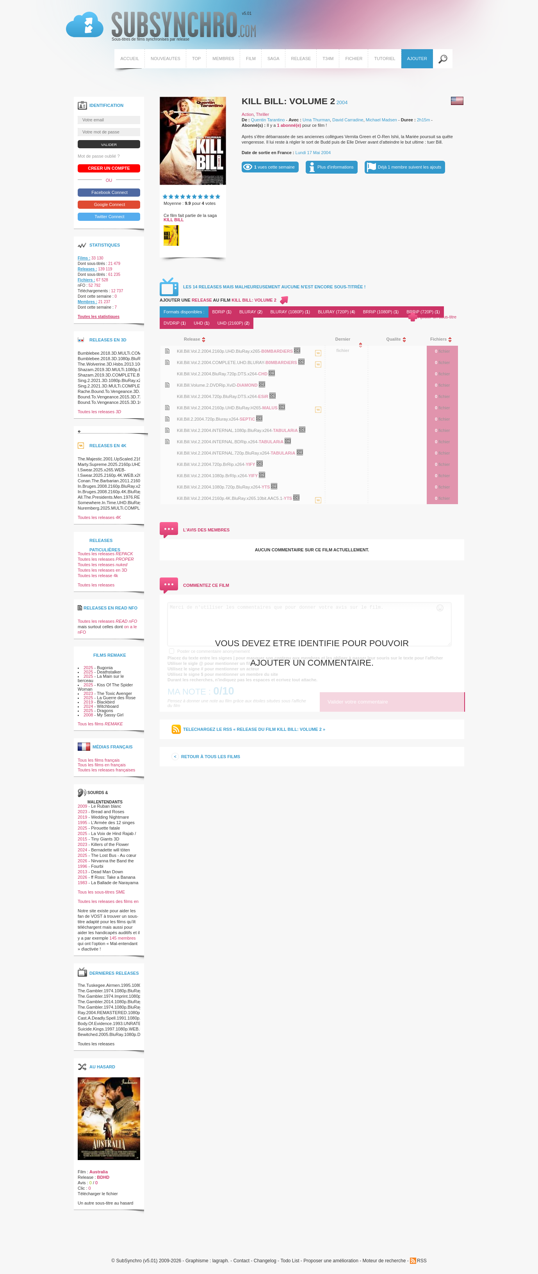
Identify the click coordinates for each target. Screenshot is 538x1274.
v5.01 (161, 26)
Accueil (129, 58)
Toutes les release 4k (98, 575)
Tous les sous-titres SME (101, 892)
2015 (82, 839)
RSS (422, 1260)
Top (196, 58)
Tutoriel (384, 58)
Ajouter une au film (218, 300)
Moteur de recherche (384, 1260)
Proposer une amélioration (330, 1260)
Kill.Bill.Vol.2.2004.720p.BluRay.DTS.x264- (217, 396)
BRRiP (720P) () (423, 311)
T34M (327, 58)
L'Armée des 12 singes (113, 822)
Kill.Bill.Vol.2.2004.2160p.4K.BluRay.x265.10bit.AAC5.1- (230, 498)
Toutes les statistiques (98, 317)
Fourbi (97, 866)
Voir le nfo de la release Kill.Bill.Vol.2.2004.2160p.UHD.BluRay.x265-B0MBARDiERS (167, 351)
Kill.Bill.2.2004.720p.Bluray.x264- (208, 419)
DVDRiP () (175, 323)
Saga (273, 58)
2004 (342, 102)
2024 (88, 706)
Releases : (87, 269)
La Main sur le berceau (101, 678)
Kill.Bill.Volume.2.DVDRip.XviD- (207, 385)
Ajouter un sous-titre (437, 317)
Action (248, 114)
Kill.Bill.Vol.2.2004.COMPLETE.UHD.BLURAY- (221, 362)
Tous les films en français (102, 764)
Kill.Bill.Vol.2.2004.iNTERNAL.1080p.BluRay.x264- (225, 430)
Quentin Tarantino (268, 119)
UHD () (201, 323)
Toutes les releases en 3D (102, 570)
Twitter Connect (108, 216)
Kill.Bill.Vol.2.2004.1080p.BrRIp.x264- (212, 475)
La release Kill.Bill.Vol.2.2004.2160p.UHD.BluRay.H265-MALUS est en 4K (318, 417)
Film (251, 58)
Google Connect (109, 204)
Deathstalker (109, 672)
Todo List (289, 1260)
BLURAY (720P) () (336, 311)
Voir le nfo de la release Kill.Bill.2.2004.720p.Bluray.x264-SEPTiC (167, 418)
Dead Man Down (107, 871)
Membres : (87, 302)
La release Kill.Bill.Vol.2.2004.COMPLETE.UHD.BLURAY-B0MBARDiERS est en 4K (318, 372)
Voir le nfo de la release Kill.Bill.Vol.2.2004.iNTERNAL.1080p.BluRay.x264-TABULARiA (167, 430)
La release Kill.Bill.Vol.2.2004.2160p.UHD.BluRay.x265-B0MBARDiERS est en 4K (318, 360)
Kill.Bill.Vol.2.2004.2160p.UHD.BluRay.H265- (219, 407)
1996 (82, 866)
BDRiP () (222, 311)
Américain (457, 101)
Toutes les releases (99, 411)
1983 (82, 882)
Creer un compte (109, 168)
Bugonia (104, 667)
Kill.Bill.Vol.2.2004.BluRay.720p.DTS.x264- (217, 373)
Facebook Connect (108, 192)
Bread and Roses (107, 811)
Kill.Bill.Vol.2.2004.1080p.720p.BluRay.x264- (219, 487)
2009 (82, 806)
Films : (84, 258)
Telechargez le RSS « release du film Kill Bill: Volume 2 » (254, 729)
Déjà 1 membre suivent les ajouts (410, 167)
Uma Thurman (316, 119)
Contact (241, 1260)
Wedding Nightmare (110, 817)
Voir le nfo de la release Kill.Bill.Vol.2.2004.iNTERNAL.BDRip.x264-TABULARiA (167, 441)
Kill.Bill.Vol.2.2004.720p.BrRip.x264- (211, 464)
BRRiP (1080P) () (381, 311)
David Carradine (347, 119)
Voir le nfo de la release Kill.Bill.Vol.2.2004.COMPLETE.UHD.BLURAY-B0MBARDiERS (167, 362)
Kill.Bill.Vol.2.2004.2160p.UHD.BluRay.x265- (219, 351)
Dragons (105, 710)
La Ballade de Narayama (114, 882)
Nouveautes (165, 58)
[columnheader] (247, 339)
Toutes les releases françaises (106, 770)
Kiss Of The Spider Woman (105, 686)
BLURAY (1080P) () (290, 311)
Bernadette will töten (110, 850)
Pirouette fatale (105, 828)
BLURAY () (251, 311)
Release (301, 58)
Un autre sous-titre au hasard (105, 1203)
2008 (88, 715)
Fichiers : (86, 280)
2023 (88, 693)
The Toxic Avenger (114, 693)
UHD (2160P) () (233, 323)
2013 (82, 871)
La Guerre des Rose (116, 697)
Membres (223, 58)
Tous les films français (99, 760)
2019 (88, 702)
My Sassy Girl (110, 715)
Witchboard (108, 706)
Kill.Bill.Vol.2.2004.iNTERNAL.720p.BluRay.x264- (224, 453)
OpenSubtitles (304, 363)
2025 (88, 667)
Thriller (262, 114)
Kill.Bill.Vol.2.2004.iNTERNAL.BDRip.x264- (218, 441)
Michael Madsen (381, 119)
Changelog (265, 1260)
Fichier (353, 58)
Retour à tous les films (210, 756)
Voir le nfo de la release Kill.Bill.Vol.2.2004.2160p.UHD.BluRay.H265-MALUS (167, 407)
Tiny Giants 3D (105, 839)
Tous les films (100, 723)
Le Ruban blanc (106, 806)
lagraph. (220, 1260)
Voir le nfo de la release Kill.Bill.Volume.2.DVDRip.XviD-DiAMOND (167, 384)
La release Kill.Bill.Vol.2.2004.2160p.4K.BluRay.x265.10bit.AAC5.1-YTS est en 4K (318, 508)
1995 (82, 822)
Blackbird (105, 702)
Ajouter (417, 58)
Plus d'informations (335, 167)
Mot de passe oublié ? (99, 156)
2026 (82, 860)
